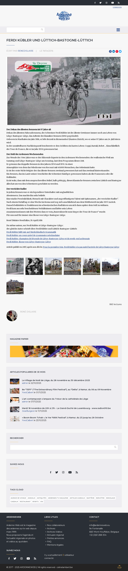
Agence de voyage (18, 498)
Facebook (110, 51)
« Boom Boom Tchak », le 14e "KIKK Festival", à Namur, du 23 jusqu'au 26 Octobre (62, 417)
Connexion (117, 7)
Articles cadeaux (77, 498)
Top (119, 568)
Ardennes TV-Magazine (58, 498)
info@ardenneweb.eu (99, 525)
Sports (35, 502)
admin (25, 383)
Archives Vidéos (54, 532)
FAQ (49, 541)
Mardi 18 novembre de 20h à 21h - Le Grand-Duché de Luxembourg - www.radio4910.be (66, 408)
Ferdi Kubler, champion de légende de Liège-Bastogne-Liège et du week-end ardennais (48, 238)
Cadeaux (14, 502)
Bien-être (100, 498)
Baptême (90, 498)
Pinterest (117, 51)
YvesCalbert (27, 392)
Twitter (120, 51)
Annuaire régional (55, 535)
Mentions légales (55, 545)
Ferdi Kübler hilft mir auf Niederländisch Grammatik (31, 232)
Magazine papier (64, 351)
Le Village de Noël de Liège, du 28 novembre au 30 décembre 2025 (56, 380)
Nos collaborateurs (56, 525)
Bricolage (110, 498)
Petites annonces (55, 538)
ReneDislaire (25, 51)
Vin (41, 502)
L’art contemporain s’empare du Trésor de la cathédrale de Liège (55, 399)
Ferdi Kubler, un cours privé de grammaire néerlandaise (33, 235)
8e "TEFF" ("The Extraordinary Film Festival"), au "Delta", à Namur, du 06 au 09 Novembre (66, 389)
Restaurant (25, 502)
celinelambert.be (65, 567)
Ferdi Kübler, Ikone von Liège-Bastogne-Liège (28, 242)
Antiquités (41, 498)
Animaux (31, 498)
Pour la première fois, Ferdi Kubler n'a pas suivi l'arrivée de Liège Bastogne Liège (81, 247)
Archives (51, 528)
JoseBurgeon (28, 411)
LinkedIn (113, 51)
